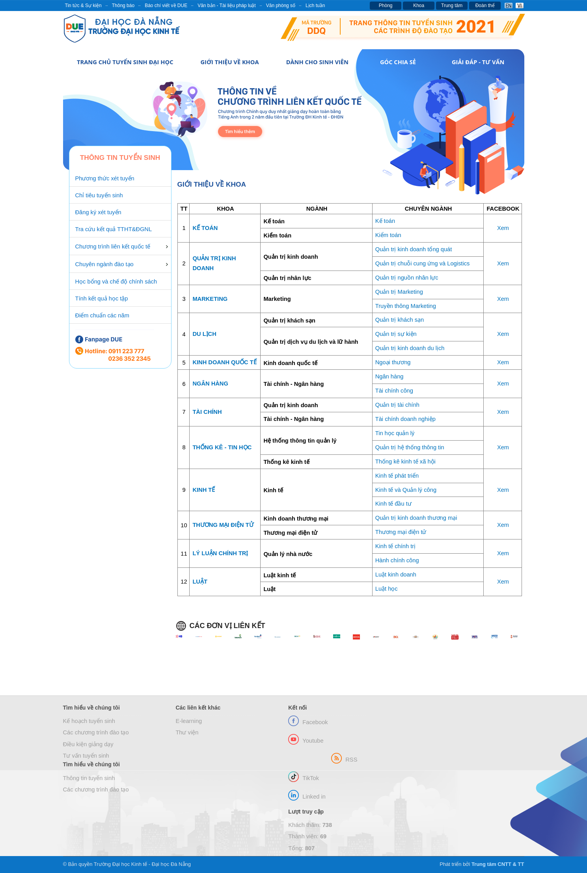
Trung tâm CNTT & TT (497, 864)
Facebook (315, 722)
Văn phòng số (280, 5)
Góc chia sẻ (398, 62)
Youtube (312, 741)
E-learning (188, 721)
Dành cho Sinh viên (317, 62)
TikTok (310, 778)
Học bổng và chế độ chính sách (116, 281)
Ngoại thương (393, 362)
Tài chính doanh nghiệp (405, 419)
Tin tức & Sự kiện (83, 5)
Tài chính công (394, 390)
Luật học (386, 589)
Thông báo (123, 5)
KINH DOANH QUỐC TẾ (224, 362)
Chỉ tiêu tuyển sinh (99, 195)
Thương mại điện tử (401, 532)
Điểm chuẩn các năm (102, 315)
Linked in (314, 796)
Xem (503, 228)
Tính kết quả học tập (101, 298)
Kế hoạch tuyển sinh (89, 721)
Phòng (386, 5)
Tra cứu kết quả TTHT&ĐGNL (113, 229)
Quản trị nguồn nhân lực (406, 277)
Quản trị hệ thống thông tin (409, 447)
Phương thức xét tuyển (104, 178)
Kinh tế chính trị (395, 546)
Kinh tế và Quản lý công (405, 490)
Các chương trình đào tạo (96, 732)
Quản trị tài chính (397, 405)
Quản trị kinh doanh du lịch (410, 348)
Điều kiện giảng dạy (88, 744)
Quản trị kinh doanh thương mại (416, 518)
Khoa (418, 5)
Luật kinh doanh (395, 574)
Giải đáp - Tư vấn (478, 62)
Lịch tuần (315, 5)
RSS (351, 759)
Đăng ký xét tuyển (98, 212)
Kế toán (385, 221)
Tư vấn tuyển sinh (86, 756)
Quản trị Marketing (399, 292)
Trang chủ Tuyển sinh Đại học (125, 62)
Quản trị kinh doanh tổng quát (413, 249)
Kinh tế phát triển (397, 476)
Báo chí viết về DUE (166, 5)
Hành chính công (397, 560)
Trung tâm (451, 5)
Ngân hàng (389, 376)
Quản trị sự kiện (396, 334)
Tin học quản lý (395, 433)
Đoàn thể (485, 5)
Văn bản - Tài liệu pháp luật (227, 5)
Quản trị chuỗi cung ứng (406, 263)
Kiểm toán (388, 235)
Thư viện (186, 732)
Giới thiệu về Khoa (229, 62)
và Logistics (454, 263)
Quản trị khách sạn (399, 320)
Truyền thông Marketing (405, 306)
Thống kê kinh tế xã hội (405, 461)
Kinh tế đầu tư (393, 503)
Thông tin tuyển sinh (89, 778)
